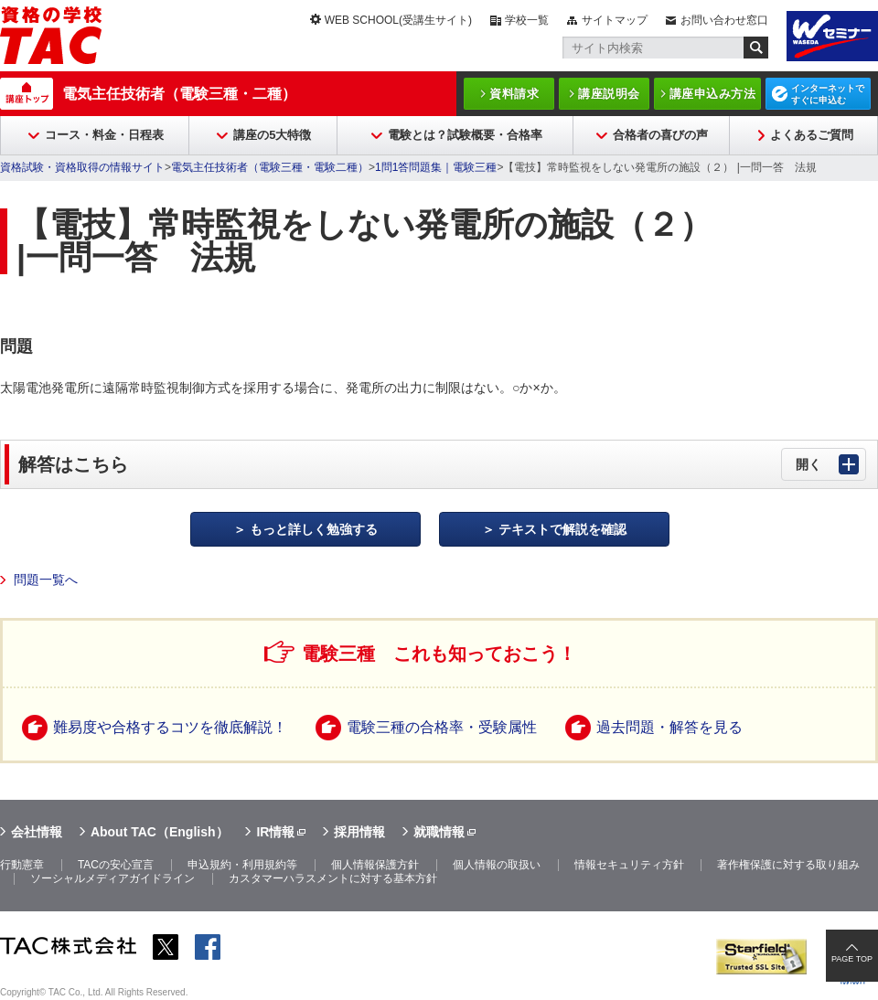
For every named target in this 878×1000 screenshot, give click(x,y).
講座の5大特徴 (272, 135)
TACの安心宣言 (116, 864)
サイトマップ (615, 20)
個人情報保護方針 (375, 864)
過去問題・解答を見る (669, 727)
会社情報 (36, 831)
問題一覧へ (46, 579)
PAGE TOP (852, 958)
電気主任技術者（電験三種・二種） (179, 93)
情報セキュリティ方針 (629, 864)
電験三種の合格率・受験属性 (442, 727)
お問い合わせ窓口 (724, 20)
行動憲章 (22, 864)
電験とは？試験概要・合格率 (465, 135)
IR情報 (275, 831)
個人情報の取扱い (497, 864)
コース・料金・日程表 (104, 135)
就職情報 (439, 831)
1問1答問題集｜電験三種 (436, 167)
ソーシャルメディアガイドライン (112, 878)
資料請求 (514, 94)
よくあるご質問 (811, 135)
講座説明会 (609, 94)
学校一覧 (527, 20)
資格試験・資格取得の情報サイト (82, 167)
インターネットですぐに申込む (827, 94)
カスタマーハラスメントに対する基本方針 (333, 878)
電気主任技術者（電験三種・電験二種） (270, 167)
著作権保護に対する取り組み (788, 864)
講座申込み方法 (712, 94)
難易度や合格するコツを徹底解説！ (170, 727)
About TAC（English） (160, 831)
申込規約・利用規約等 (242, 864)
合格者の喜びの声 (660, 135)
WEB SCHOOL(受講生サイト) (398, 20)
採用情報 (359, 831)
